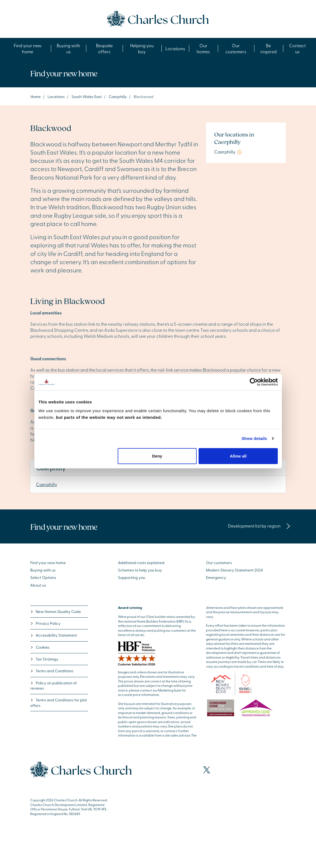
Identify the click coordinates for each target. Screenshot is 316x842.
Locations (175, 48)
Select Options (43, 577)
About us (38, 585)
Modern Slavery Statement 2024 (234, 570)
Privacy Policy (45, 623)
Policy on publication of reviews (53, 685)
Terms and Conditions (51, 670)
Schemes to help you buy (140, 570)
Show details (254, 438)
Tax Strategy (44, 659)
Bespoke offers (104, 48)
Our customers (236, 48)
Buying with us (68, 48)
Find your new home (28, 48)
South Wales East (87, 96)
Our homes (203, 48)
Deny (157, 455)
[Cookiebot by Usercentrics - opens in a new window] (254, 382)
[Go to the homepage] (158, 18)
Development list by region (259, 526)
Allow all (238, 455)
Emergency (216, 577)
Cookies (40, 647)
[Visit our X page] (206, 769)
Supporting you (131, 577)
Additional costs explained (141, 562)
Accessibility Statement (53, 635)
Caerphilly (118, 96)
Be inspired (268, 48)
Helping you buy (142, 48)
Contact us (297, 48)
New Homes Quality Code (55, 611)
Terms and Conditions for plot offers (58, 702)
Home (36, 96)
